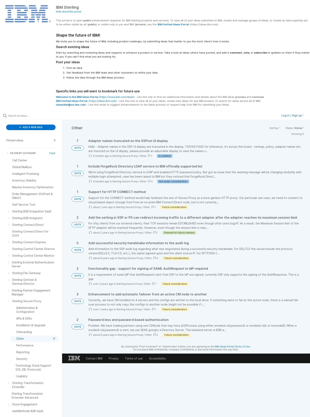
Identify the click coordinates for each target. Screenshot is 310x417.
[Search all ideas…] (36, 115)
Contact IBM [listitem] (94, 358)
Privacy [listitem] (114, 358)
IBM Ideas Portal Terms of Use (232, 346)
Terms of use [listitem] (134, 358)
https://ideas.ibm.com (102, 100)
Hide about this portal (68, 11)
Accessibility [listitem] (157, 358)
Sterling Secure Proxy (125, 155)
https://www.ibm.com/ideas (117, 96)
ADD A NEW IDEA (31, 127)
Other (143, 155)
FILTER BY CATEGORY (21, 153)
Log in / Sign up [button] (293, 115)
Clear (52, 153)
